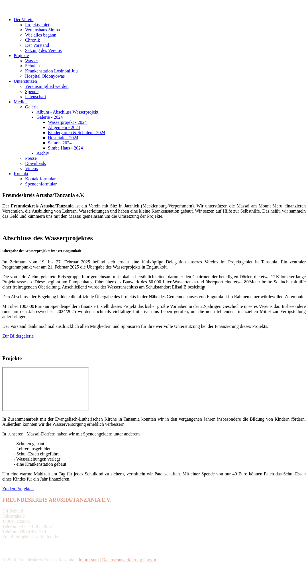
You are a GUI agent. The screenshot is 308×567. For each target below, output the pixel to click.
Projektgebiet (37, 24)
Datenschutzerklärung (122, 559)
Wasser (31, 60)
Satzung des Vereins (43, 50)
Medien (21, 101)
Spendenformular (41, 183)
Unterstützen (25, 81)
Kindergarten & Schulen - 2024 (76, 132)
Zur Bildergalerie (18, 336)
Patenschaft (35, 96)
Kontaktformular (40, 178)
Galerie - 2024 (49, 117)
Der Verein (23, 19)
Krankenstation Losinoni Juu (51, 70)
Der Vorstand (37, 45)
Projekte (21, 55)
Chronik (32, 40)
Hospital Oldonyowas (45, 76)
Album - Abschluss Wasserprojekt (67, 112)
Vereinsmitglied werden (46, 86)
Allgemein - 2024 (64, 127)
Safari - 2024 (60, 142)
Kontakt (21, 173)
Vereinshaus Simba (42, 29)
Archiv (42, 153)
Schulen (32, 65)
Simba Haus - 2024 (65, 148)
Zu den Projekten (18, 488)
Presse (31, 158)
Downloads (35, 163)
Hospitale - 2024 (63, 137)
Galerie (31, 106)
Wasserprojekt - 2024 (67, 122)
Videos (31, 168)
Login (150, 559)
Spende (31, 91)
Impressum (89, 559)
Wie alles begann (40, 35)
